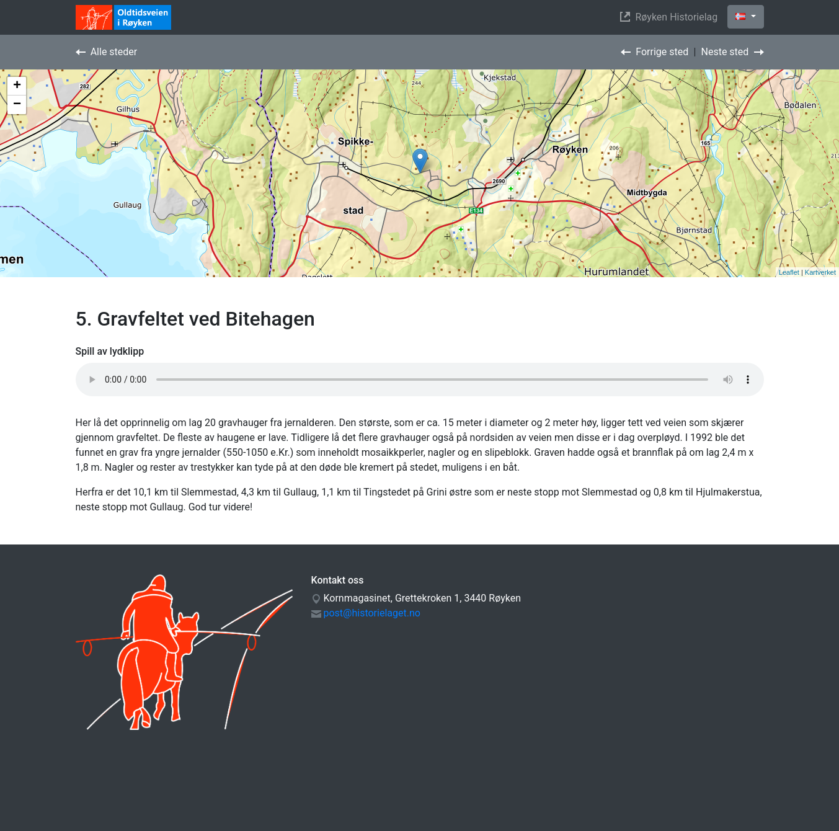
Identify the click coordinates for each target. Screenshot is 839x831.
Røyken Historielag (671, 17)
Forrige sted (654, 52)
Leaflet (789, 272)
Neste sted (732, 52)
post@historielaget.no (371, 613)
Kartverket (820, 272)
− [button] (17, 105)
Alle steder (107, 52)
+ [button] (17, 86)
